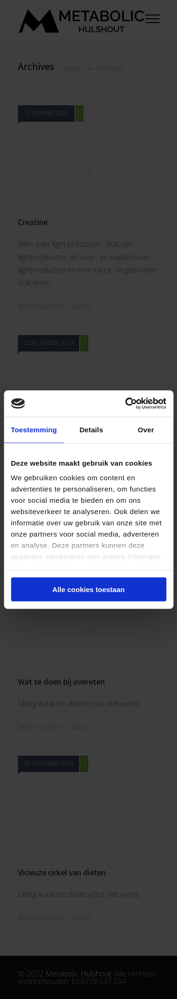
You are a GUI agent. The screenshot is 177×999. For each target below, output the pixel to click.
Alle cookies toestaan (88, 589)
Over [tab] (146, 429)
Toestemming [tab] (34, 429)
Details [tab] (91, 429)
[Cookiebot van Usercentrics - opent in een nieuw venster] (126, 404)
